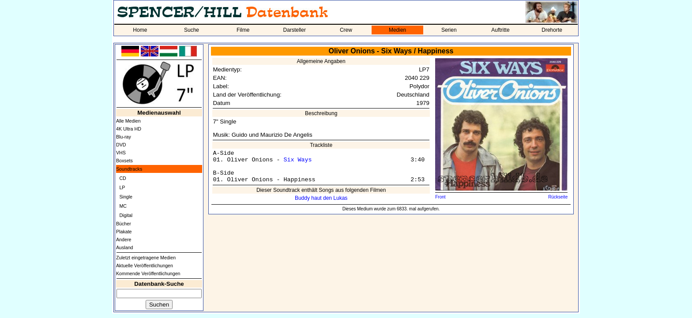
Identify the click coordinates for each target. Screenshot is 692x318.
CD (122, 178)
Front (440, 197)
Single (125, 196)
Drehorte (552, 30)
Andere (123, 239)
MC (123, 206)
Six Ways (297, 160)
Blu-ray (123, 136)
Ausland (124, 247)
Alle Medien (128, 120)
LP (122, 187)
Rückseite (558, 197)
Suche (191, 30)
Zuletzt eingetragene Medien (146, 257)
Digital (125, 215)
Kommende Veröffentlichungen (148, 273)
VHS (121, 152)
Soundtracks (129, 169)
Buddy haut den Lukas (321, 198)
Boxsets (124, 160)
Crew (346, 30)
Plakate (124, 231)
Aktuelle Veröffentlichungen (144, 265)
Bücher (123, 223)
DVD (121, 144)
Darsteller (294, 30)
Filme (243, 30)
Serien (449, 30)
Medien (397, 30)
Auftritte (500, 30)
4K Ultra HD (128, 128)
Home (140, 30)
